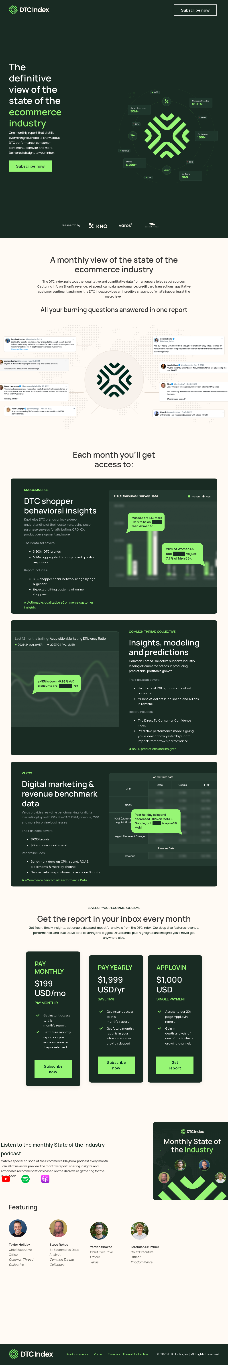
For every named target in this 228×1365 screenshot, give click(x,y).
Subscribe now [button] (195, 10)
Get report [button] (175, 1068)
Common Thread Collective (128, 1355)
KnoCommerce (77, 1355)
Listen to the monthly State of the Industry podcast (50, 1149)
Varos (98, 1355)
